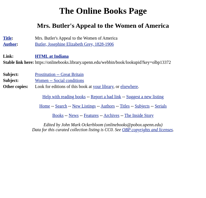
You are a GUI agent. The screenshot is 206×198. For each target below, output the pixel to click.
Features (91, 115)
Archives (111, 115)
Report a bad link (106, 96)
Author (10, 44)
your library (103, 86)
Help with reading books (64, 96)
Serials (161, 106)
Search (61, 106)
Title (7, 38)
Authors (108, 106)
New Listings (84, 106)
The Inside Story (139, 115)
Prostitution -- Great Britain (59, 74)
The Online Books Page (103, 11)
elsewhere (129, 86)
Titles (125, 106)
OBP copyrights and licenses (147, 129)
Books (58, 115)
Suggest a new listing (144, 96)
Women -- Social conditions (59, 80)
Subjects (142, 106)
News (73, 115)
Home (44, 106)
